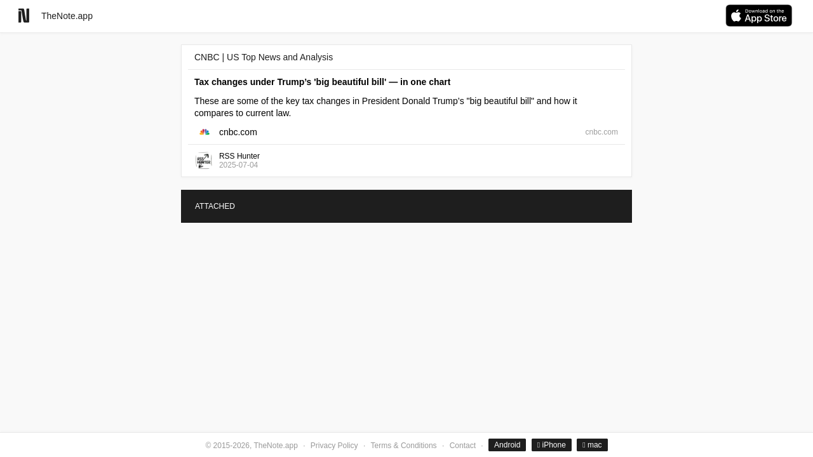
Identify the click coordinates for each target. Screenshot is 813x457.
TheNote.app (67, 16)
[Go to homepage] (24, 15)
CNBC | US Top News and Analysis (263, 57)
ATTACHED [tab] (215, 206)
